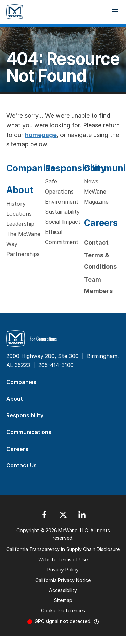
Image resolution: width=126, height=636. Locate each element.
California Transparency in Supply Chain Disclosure (63, 549)
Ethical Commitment (61, 236)
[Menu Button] (115, 12)
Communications (28, 432)
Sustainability (62, 211)
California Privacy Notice (63, 580)
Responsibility (75, 168)
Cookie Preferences (63, 610)
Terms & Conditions (100, 261)
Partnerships (23, 254)
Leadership (20, 223)
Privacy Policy (63, 570)
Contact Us (21, 465)
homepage (41, 134)
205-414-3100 (56, 365)
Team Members (98, 285)
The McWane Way (23, 238)
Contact (96, 242)
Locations (19, 213)
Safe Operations (59, 186)
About (19, 190)
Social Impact (62, 221)
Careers (101, 223)
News (91, 181)
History (16, 203)
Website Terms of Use (63, 559)
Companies (30, 168)
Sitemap (63, 600)
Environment (61, 201)
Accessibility (63, 590)
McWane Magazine (96, 196)
